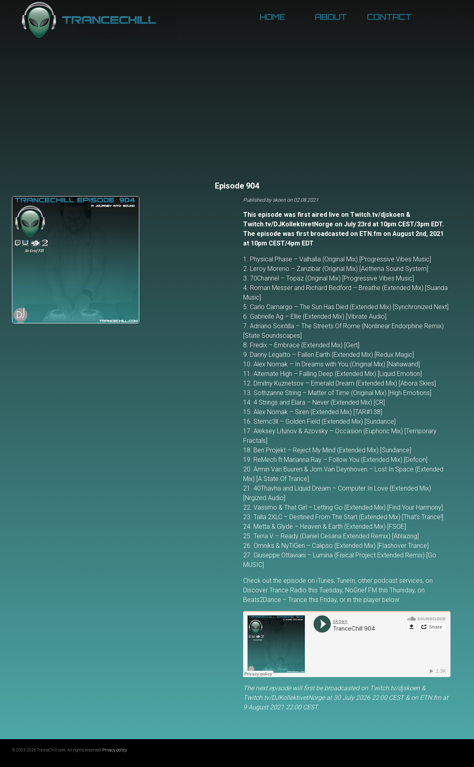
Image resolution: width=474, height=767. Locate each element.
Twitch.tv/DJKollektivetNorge (288, 224)
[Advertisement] (237, 119)
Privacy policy (114, 750)
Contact (389, 17)
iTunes (325, 580)
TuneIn (346, 580)
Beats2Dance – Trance (275, 599)
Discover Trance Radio (274, 590)
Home (272, 17)
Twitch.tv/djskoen (377, 214)
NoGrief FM (361, 590)
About (331, 17)
